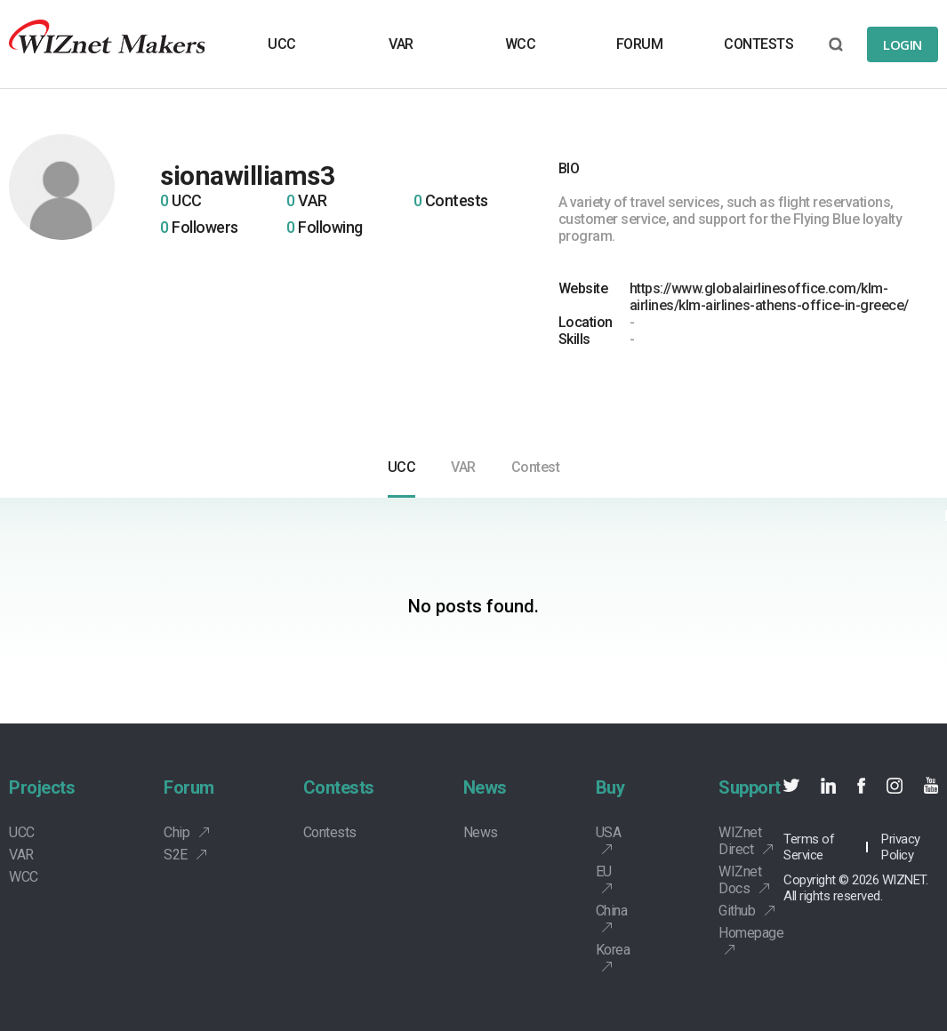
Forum (189, 787)
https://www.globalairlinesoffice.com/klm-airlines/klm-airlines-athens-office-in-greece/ (769, 297)
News (485, 787)
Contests (338, 787)
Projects (42, 787)
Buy (610, 787)
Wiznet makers (107, 44)
